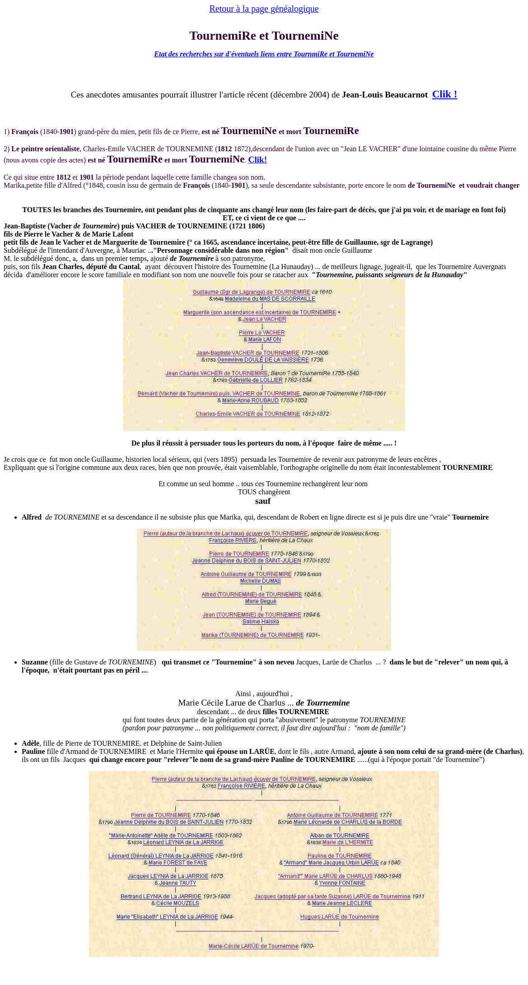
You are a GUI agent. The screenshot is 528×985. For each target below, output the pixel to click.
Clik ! (445, 94)
